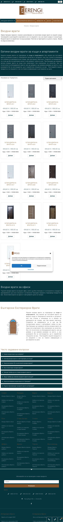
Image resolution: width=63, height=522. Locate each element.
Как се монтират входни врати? (13, 368)
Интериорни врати (8, 514)
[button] (50, 253)
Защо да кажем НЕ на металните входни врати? (18, 363)
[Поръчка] (52, 78)
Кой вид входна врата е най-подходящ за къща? (18, 358)
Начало (26, 26)
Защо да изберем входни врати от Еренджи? (17, 381)
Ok (21, 265)
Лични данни (31, 269)
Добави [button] (10, 115)
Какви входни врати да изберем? (14, 354)
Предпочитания (41, 265)
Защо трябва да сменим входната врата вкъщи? (18, 377)
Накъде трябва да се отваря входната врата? (17, 372)
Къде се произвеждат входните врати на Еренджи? (19, 386)
